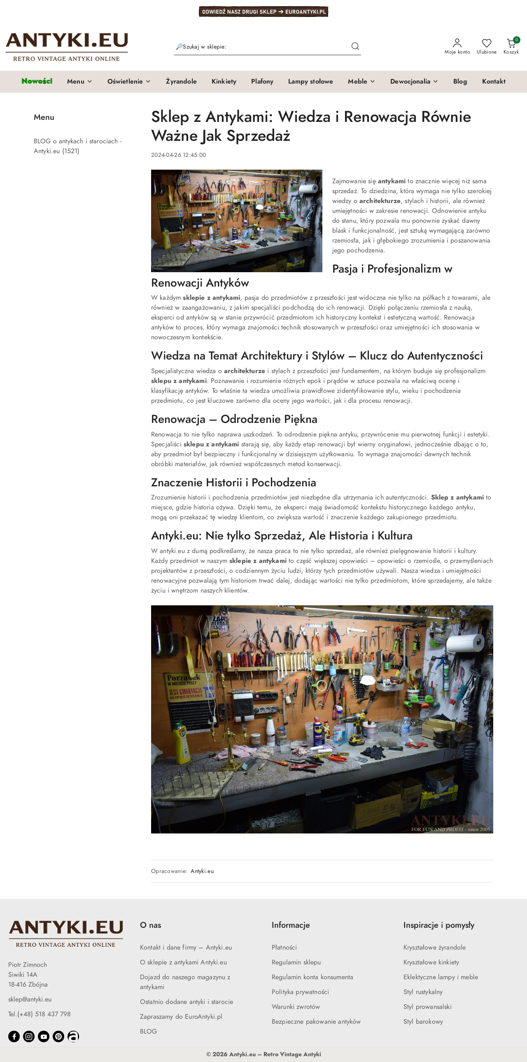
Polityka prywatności (300, 992)
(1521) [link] (71, 151)
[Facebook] (14, 1036)
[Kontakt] (494, 82)
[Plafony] (262, 82)
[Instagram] (29, 1036)
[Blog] (460, 82)
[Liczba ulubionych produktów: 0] (486, 47)
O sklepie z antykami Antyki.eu (183, 962)
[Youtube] (43, 1036)
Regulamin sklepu (296, 962)
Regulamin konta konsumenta (312, 977)
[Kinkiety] (224, 82)
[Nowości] (37, 82)
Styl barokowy (423, 1021)
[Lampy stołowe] (310, 82)
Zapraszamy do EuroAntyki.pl (181, 1016)
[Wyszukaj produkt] (267, 46)
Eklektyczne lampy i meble (440, 977)
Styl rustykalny (423, 992)
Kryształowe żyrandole (434, 947)
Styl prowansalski (427, 1006)
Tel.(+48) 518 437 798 (39, 1014)
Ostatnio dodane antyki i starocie (186, 1001)
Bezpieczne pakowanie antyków (316, 1021)
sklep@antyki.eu (29, 999)
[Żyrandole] (181, 82)
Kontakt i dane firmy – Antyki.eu (186, 947)
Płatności (284, 947)
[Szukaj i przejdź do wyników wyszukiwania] (355, 47)
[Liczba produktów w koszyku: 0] (511, 47)
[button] (80, 82)
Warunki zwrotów (296, 1006)
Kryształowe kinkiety (431, 962)
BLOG (148, 1031)
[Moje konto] (457, 47)
